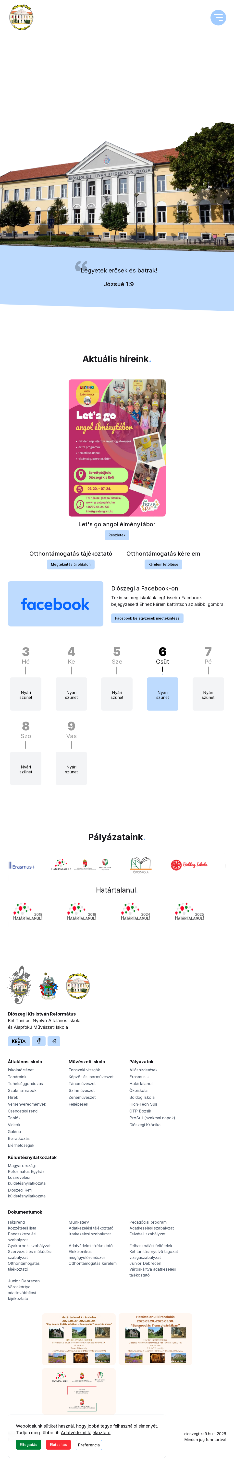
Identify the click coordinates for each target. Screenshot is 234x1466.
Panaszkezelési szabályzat (22, 1236)
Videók (14, 1124)
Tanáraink (17, 1076)
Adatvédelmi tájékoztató (86, 1432)
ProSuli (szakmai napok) (152, 1117)
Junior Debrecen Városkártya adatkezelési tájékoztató (152, 1269)
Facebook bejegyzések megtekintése (147, 623)
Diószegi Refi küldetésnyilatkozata (27, 1193)
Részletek (117, 540)
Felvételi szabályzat (147, 1233)
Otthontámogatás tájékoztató (24, 1266)
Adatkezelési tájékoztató (91, 1228)
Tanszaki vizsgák (84, 1069)
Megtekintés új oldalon (71, 569)
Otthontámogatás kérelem (93, 1263)
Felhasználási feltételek (150, 1245)
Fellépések (78, 1104)
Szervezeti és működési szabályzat (29, 1254)
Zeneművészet (82, 1097)
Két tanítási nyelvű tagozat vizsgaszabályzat (153, 1254)
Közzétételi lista (22, 1228)
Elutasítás (58, 1444)
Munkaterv (79, 1222)
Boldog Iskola (142, 1097)
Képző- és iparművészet (91, 1076)
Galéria (14, 1131)
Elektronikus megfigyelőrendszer (87, 1254)
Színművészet (82, 1090)
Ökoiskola (138, 1090)
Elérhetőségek (21, 1145)
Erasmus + (139, 1076)
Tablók (14, 1117)
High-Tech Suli (143, 1104)
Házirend (16, 1222)
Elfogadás (28, 1444)
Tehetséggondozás (25, 1083)
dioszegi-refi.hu (198, 1433)
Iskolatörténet (21, 1069)
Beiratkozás (19, 1138)
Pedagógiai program (148, 1222)
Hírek (13, 1097)
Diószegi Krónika (144, 1124)
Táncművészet (82, 1083)
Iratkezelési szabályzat (90, 1233)
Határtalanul (140, 1083)
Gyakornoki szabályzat (29, 1245)
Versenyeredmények (27, 1104)
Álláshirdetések (143, 1069)
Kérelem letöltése (163, 569)
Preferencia (89, 1444)
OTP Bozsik (140, 1111)
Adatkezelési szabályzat (151, 1228)
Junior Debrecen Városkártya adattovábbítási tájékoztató (24, 1289)
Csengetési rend (22, 1111)
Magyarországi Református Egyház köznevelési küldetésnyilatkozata (27, 1174)
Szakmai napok (22, 1090)
